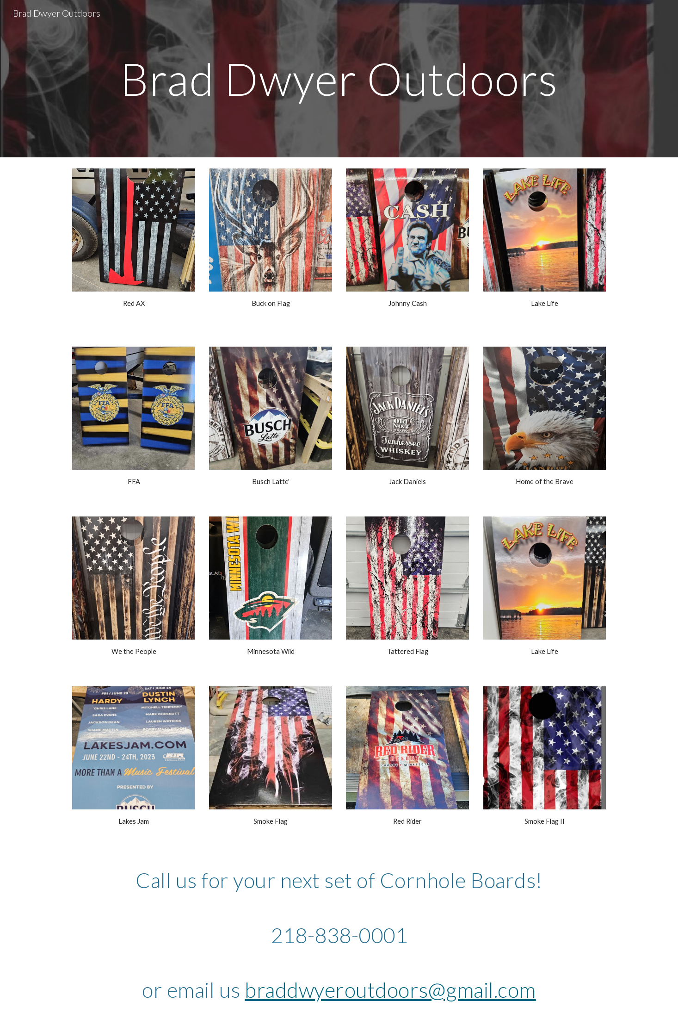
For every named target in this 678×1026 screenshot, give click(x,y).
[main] (339, 79)
